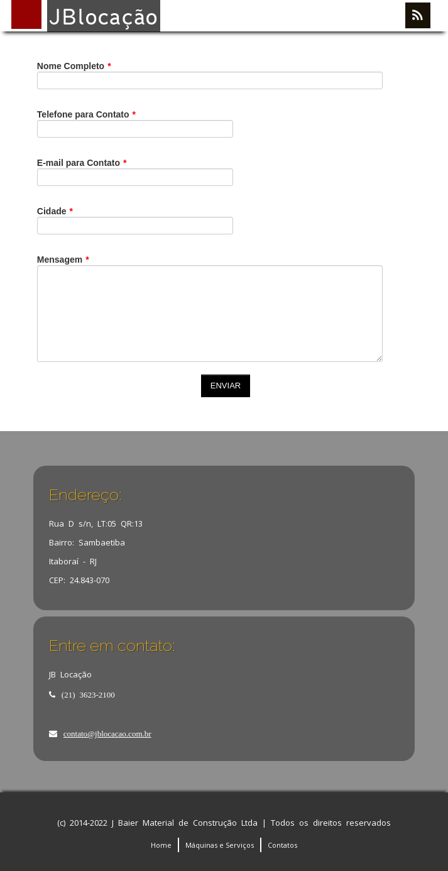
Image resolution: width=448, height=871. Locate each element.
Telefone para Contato (86, 114)
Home (161, 845)
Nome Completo (83, 66)
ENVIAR (225, 385)
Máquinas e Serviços (219, 845)
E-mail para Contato (82, 163)
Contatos (282, 845)
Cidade (55, 211)
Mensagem (72, 260)
